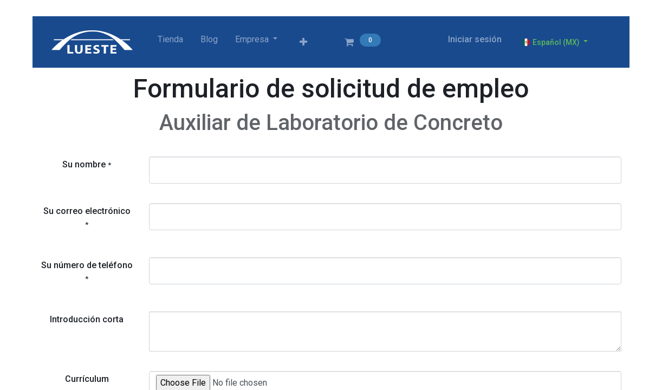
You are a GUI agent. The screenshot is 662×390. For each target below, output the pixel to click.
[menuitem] (170, 39)
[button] (303, 42)
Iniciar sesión (475, 39)
